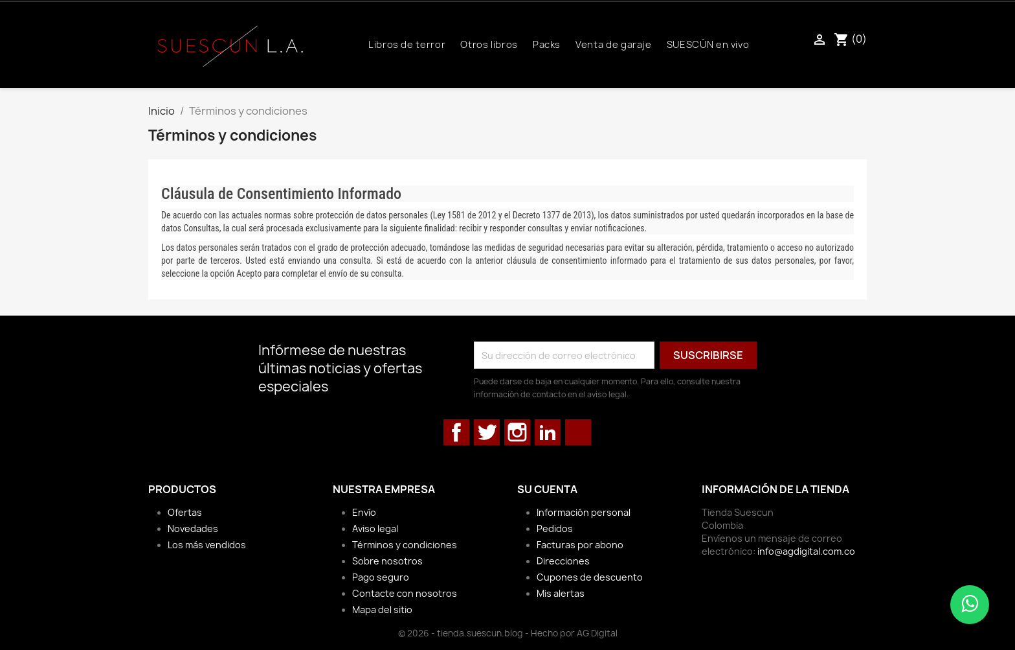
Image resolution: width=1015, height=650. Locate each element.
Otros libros (489, 44)
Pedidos (555, 528)
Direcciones (563, 561)
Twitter (487, 432)
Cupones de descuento (590, 577)
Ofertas (185, 512)
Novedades (193, 528)
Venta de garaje (613, 44)
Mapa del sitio (382, 609)
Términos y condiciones (404, 545)
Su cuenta (547, 489)
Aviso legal (375, 528)
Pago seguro (380, 577)
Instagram (517, 432)
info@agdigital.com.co (806, 551)
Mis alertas (561, 593)
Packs (547, 44)
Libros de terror (406, 44)
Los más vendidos (207, 545)
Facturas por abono (580, 545)
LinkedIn (548, 432)
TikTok (578, 432)
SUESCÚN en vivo (708, 44)
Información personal (583, 512)
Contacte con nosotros (404, 593)
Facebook (456, 432)
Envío (364, 512)
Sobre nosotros (387, 561)
